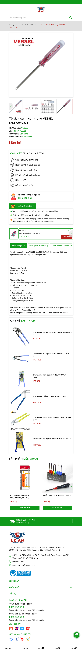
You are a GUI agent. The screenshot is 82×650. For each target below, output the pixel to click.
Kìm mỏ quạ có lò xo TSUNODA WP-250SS (49, 396)
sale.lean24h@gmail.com (23, 565)
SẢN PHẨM (23, 458)
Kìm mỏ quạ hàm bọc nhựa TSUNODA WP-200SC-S (50, 376)
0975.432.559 (25, 197)
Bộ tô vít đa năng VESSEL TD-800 (57, 495)
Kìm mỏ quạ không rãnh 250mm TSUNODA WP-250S (52, 418)
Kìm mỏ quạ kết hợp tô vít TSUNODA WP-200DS (52, 439)
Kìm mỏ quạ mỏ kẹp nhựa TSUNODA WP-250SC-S (52, 355)
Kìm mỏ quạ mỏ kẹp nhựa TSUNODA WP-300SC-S (52, 333)
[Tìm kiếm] (70, 17)
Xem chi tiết (24, 508)
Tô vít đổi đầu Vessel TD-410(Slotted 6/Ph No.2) (20, 496)
